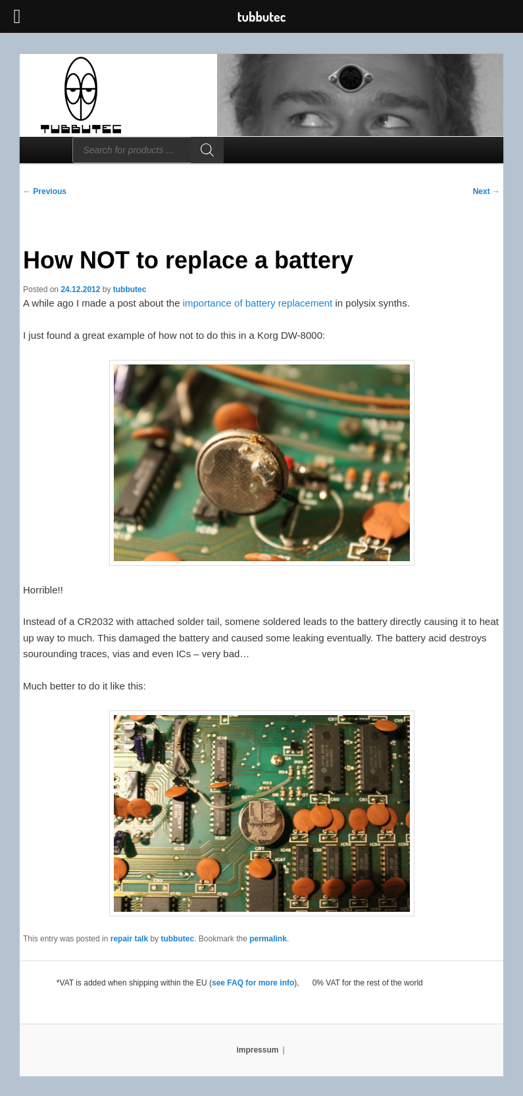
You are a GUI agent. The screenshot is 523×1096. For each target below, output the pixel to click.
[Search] (207, 150)
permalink (268, 938)
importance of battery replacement (258, 303)
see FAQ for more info (253, 982)
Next (486, 191)
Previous (44, 191)
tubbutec (130, 289)
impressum (257, 1050)
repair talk (129, 938)
